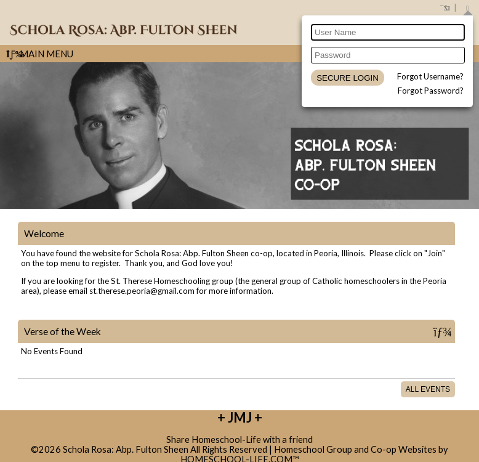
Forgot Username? (430, 76)
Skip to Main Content (239, 429)
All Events (428, 389)
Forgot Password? (431, 90)
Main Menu (39, 53)
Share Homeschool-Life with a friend (239, 439)
